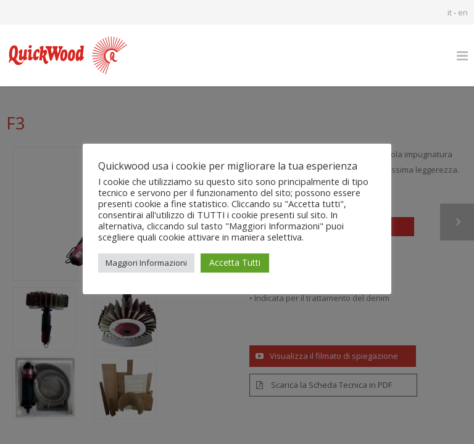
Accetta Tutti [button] (234, 262)
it (449, 12)
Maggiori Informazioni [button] (146, 262)
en (463, 12)
